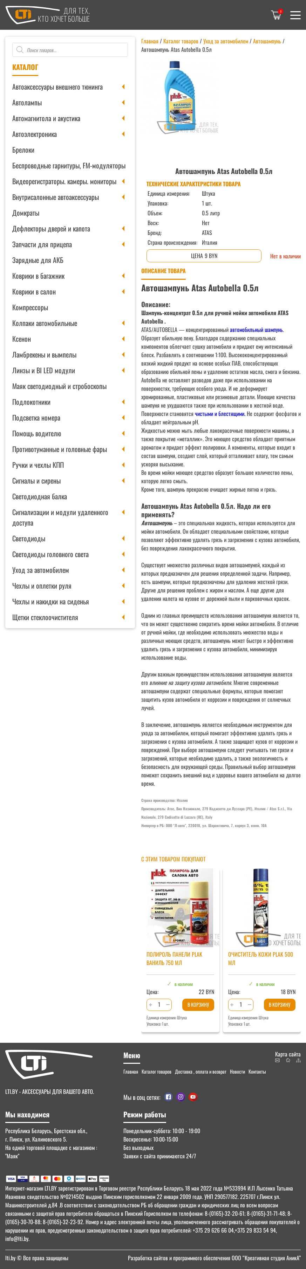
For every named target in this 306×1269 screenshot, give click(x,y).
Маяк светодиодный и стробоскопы (59, 386)
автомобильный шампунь (256, 329)
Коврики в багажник (38, 275)
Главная (149, 41)
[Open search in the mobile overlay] (70, 50)
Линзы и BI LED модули (43, 370)
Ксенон (21, 338)
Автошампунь (267, 41)
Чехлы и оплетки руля (42, 585)
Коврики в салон (34, 291)
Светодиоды (28, 538)
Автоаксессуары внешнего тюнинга (57, 86)
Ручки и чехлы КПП (38, 464)
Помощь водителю (36, 433)
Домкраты (25, 212)
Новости (237, 1071)
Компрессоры (30, 307)
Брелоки (23, 149)
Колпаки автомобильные (44, 323)
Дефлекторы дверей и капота (51, 228)
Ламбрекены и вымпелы (44, 354)
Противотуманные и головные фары (59, 449)
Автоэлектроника (34, 134)
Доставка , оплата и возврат (200, 1071)
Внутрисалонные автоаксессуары (55, 197)
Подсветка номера (36, 417)
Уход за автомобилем (40, 569)
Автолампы (27, 102)
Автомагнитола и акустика (46, 118)
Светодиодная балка (39, 496)
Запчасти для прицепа (42, 244)
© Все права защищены (36, 1258)
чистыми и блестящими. (219, 413)
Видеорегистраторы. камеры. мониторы (64, 181)
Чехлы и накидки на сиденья (50, 601)
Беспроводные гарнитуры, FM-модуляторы (68, 165)
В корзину (198, 1004)
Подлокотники (31, 401)
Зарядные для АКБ (37, 260)
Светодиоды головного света (50, 554)
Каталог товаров (180, 41)
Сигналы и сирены (36, 480)
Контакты (257, 1071)
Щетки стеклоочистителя (45, 617)
